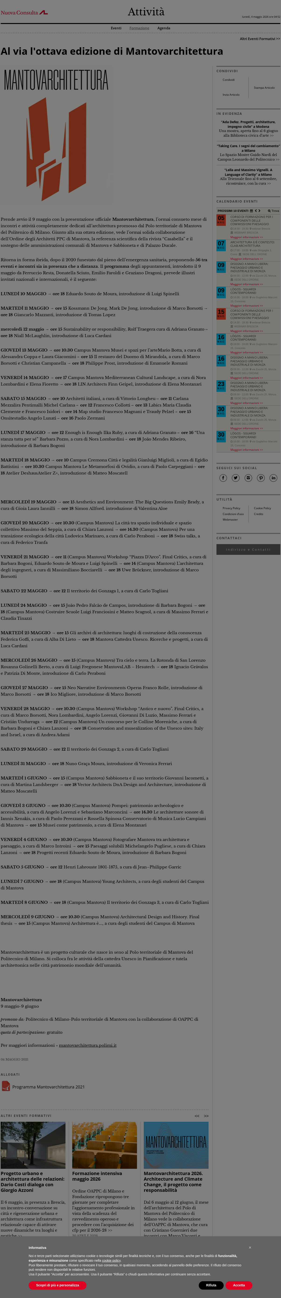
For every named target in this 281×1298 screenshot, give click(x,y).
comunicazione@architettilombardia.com (133, 1284)
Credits (258, 514)
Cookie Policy (262, 508)
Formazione (139, 28)
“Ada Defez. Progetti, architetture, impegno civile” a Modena (248, 124)
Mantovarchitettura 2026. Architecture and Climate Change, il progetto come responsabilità (173, 1181)
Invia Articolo (231, 95)
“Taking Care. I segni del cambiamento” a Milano (248, 148)
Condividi (229, 80)
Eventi (116, 28)
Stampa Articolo (264, 88)
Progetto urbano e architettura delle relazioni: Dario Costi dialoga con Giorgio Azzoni (33, 1181)
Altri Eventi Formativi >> (260, 38)
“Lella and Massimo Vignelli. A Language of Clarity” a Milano (248, 172)
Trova (275, 211)
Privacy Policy (231, 508)
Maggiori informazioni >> (246, 237)
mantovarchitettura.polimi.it (88, 1045)
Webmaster (230, 520)
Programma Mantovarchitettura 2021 (48, 1087)
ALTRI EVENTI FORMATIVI (26, 1115)
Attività (146, 12)
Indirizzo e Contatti (248, 549)
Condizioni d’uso (233, 514)
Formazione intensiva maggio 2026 (97, 1176)
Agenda (164, 28)
